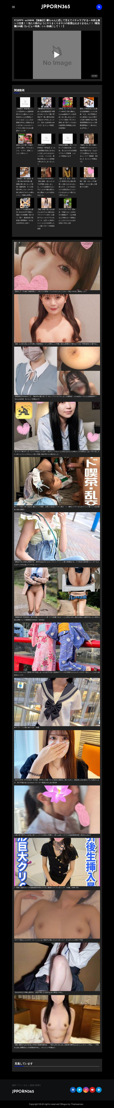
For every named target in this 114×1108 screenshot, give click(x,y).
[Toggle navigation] (13, 7)
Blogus (64, 1104)
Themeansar (77, 1104)
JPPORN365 (55, 7)
